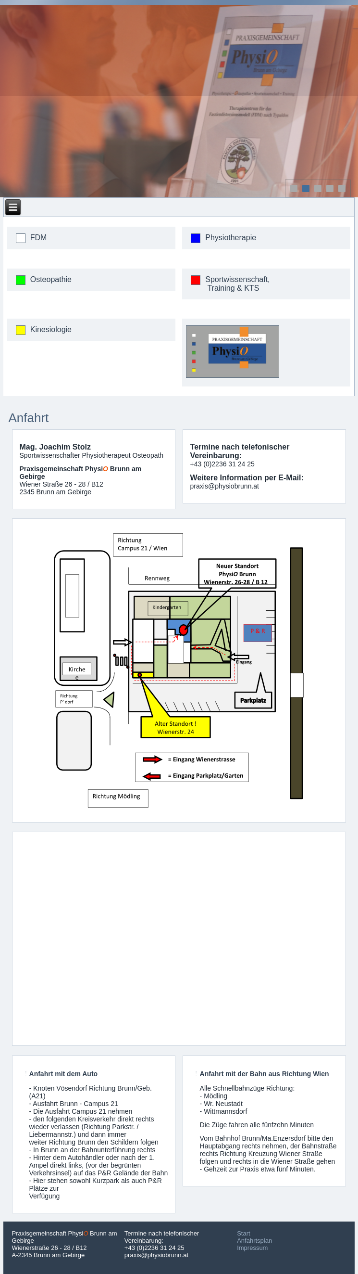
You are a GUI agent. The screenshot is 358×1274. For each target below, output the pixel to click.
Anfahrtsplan (254, 1240)
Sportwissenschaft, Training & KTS (237, 283)
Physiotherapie (230, 237)
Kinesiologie (51, 329)
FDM (38, 237)
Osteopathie (51, 279)
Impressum (252, 1247)
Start (243, 1233)
